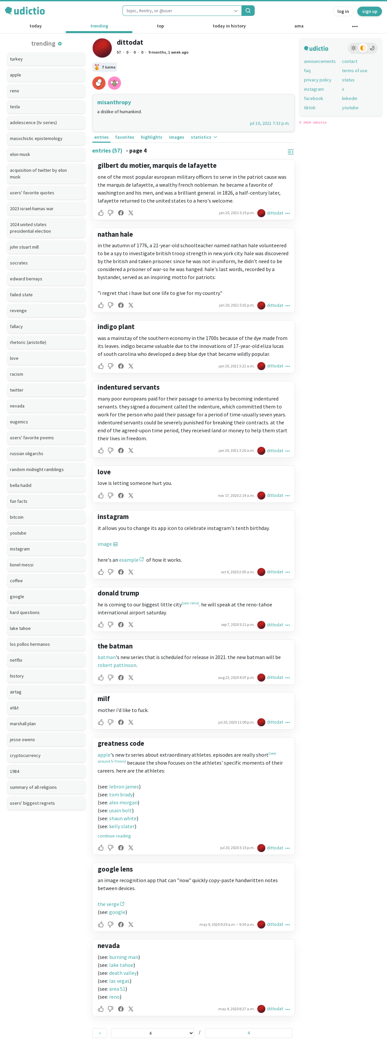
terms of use (354, 70)
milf (104, 698)
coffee (16, 581)
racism (16, 374)
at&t (14, 708)
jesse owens (22, 739)
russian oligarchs (26, 453)
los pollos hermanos (30, 644)
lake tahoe (20, 628)
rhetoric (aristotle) (28, 342)
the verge (108, 904)
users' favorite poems (32, 438)
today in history (229, 26)
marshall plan (23, 724)
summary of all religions (33, 787)
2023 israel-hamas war (32, 209)
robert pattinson (117, 665)
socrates (19, 263)
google (17, 596)
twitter (16, 390)
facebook (313, 98)
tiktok (310, 108)
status (348, 80)
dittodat (130, 42)
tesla (15, 107)
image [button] (105, 544)
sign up (369, 11)
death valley (123, 973)
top (160, 26)
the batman (115, 645)
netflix (16, 660)
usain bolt (120, 810)
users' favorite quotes (32, 193)
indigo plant (116, 326)
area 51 (117, 988)
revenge (18, 310)
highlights (151, 137)
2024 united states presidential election (30, 227)
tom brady (121, 794)
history (17, 676)
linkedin (349, 98)
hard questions (25, 612)
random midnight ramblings (37, 469)
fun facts (18, 501)
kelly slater (122, 826)
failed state (21, 295)
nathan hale (115, 234)
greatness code (121, 743)
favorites (124, 137)
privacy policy (317, 80)
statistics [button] (204, 137)
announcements (320, 61)
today (35, 26)
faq (307, 70)
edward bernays (26, 279)
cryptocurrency (25, 755)
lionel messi (21, 565)
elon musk (20, 154)
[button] (60, 44)
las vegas (119, 980)
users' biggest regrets (32, 803)
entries (101, 137)
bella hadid (20, 485)
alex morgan (123, 802)
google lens (115, 869)
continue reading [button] (114, 836)
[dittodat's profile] (262, 213)
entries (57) (107, 150)
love (14, 358)
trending (99, 26)
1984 (14, 771)
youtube (18, 533)
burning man (123, 957)
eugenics (19, 422)
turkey (16, 59)
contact (349, 61)
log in (343, 11)
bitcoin (16, 517)
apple (15, 75)
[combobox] (176, 10)
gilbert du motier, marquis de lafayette (157, 165)
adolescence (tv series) (33, 122)
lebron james (124, 786)
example (129, 559)
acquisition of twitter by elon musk (38, 173)
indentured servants (129, 387)
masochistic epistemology (36, 138)
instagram (20, 549)
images (176, 137)
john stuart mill (24, 247)
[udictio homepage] (25, 10)
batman (107, 657)
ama (299, 26)
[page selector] (152, 1033)
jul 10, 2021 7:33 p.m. (270, 123)
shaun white (123, 818)
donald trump (118, 593)
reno (14, 91)
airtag (16, 692)
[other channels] (355, 28)
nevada (17, 406)
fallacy (16, 326)
